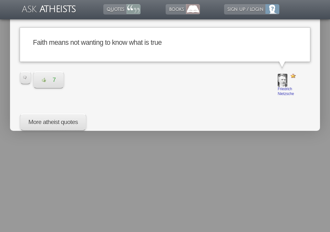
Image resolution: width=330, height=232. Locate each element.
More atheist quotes (53, 122)
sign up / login (245, 9)
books (176, 9)
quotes (115, 9)
